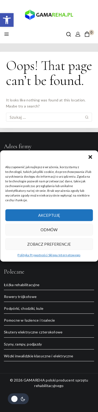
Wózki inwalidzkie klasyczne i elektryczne (38, 356)
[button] (7, 20)
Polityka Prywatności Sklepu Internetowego (49, 255)
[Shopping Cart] (89, 34)
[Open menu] (6, 34)
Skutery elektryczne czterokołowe (33, 332)
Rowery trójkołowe (20, 296)
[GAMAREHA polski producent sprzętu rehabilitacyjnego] (49, 16)
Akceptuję (49, 215)
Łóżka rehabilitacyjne (21, 284)
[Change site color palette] (18, 398)
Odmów (49, 229)
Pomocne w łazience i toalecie (29, 320)
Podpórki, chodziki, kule (23, 308)
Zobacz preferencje (49, 244)
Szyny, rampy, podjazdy (23, 344)
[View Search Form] (68, 34)
